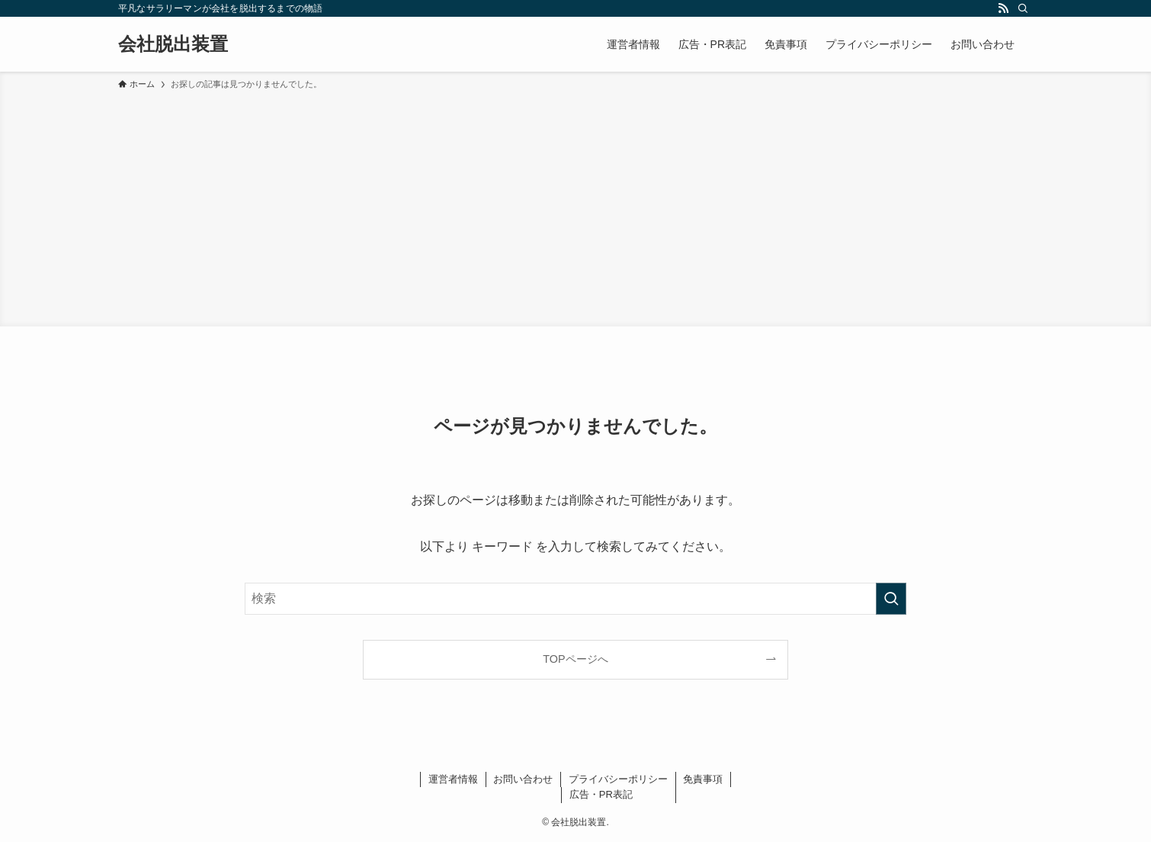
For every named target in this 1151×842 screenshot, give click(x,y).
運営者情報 (453, 779)
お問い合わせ (523, 779)
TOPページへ (575, 659)
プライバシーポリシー (618, 779)
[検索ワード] (575, 599)
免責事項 (703, 779)
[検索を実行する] (891, 599)
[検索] (1023, 8)
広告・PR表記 (601, 794)
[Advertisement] (575, 206)
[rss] (1003, 8)
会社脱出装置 (173, 44)
